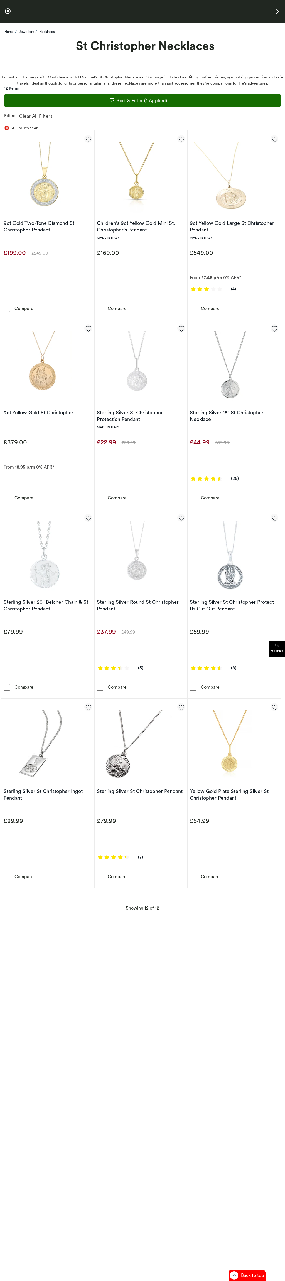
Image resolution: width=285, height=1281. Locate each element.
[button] (277, 11)
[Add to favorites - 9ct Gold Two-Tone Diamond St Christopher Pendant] (88, 139)
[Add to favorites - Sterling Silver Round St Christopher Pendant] (181, 518)
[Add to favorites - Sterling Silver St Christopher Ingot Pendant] (88, 707)
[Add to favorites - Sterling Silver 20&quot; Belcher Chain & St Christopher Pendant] (88, 518)
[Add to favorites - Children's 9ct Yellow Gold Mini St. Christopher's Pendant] (181, 139)
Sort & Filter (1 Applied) (138, 101)
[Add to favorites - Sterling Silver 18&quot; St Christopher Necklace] (274, 328)
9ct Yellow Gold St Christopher (38, 412)
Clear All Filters (37, 116)
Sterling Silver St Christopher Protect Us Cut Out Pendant (232, 605)
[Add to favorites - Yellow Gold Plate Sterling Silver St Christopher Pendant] (274, 707)
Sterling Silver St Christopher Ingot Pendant (43, 794)
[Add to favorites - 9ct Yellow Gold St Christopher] (88, 328)
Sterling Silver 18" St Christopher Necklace (227, 416)
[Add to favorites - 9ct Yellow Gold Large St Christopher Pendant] (274, 139)
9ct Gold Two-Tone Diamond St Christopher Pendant (39, 226)
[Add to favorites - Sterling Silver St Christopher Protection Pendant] (181, 328)
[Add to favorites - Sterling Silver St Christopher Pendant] (181, 707)
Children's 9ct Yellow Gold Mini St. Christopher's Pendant (136, 226)
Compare (23, 308)
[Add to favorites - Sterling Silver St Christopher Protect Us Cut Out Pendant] (274, 518)
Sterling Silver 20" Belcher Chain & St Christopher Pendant (46, 605)
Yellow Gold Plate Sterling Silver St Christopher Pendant (229, 794)
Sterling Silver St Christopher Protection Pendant (130, 416)
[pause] (7, 11)
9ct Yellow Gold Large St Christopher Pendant (232, 226)
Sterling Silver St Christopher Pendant (140, 791)
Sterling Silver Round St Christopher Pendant (138, 605)
